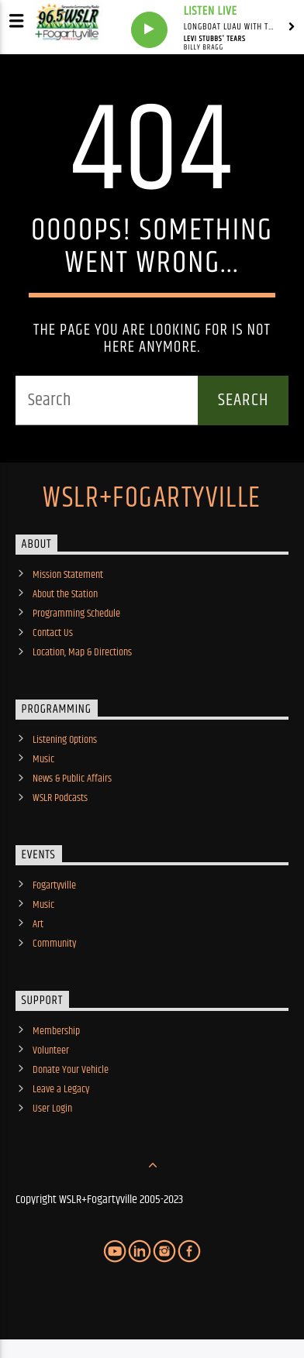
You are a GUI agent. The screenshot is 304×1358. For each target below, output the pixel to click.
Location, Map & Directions (82, 652)
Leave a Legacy (61, 1089)
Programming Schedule (76, 613)
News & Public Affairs (72, 778)
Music (43, 759)
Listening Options (65, 739)
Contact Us (53, 632)
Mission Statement (68, 574)
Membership (56, 1031)
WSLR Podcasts (60, 797)
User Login (52, 1108)
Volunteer (51, 1050)
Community (54, 943)
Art (38, 924)
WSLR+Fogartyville (152, 499)
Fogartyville (54, 885)
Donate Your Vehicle (71, 1069)
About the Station (65, 594)
